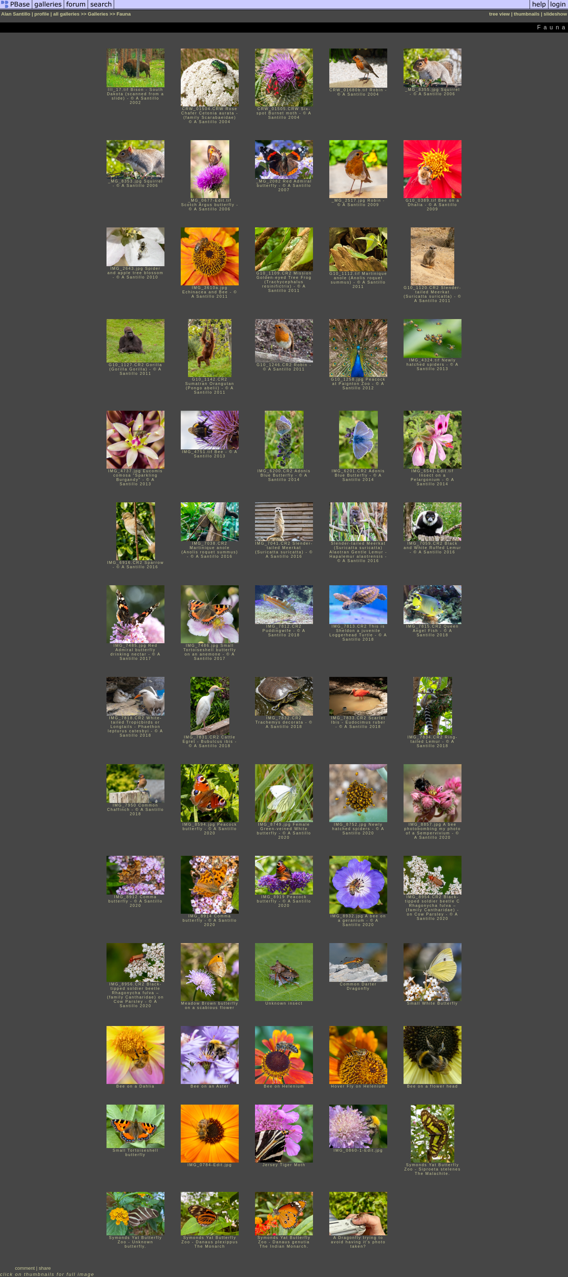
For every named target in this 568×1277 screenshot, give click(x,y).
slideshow (555, 14)
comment (25, 1268)
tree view (499, 14)
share (45, 1268)
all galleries (66, 14)
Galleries (98, 14)
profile (41, 14)
